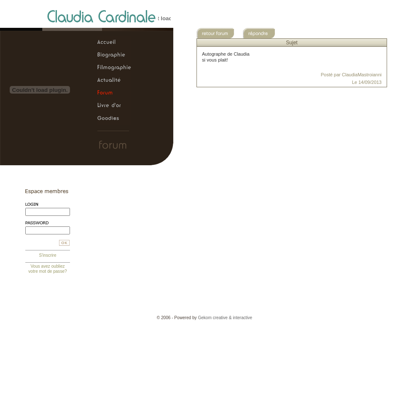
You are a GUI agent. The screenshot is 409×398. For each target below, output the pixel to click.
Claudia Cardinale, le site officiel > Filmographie (114, 68)
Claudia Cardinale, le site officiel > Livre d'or (114, 106)
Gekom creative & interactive (225, 317)
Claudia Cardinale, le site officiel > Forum (114, 93)
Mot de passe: (47, 222)
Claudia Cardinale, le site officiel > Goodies (114, 118)
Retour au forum (217, 33)
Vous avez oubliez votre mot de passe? (47, 269)
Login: (47, 204)
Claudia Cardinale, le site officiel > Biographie (114, 55)
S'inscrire (47, 255)
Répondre (264, 33)
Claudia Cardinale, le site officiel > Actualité (114, 80)
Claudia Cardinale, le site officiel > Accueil (114, 42)
